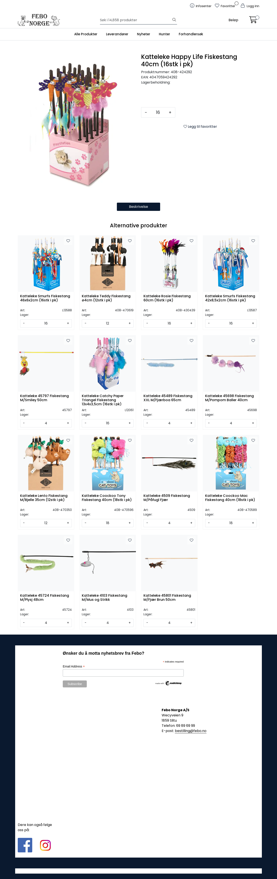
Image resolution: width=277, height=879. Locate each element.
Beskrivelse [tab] (138, 206)
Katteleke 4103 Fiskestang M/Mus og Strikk (104, 597)
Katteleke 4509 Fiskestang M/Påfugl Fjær (166, 498)
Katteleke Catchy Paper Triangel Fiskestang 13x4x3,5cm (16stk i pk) (103, 400)
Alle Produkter (85, 34)
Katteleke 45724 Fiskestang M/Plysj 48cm (44, 597)
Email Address (74, 666)
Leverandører (117, 34)
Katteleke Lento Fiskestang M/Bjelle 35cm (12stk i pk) (44, 498)
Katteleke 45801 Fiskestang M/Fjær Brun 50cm (167, 597)
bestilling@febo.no (190, 730)
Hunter (164, 34)
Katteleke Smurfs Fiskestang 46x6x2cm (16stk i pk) (45, 298)
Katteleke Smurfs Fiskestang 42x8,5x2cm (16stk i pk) (230, 298)
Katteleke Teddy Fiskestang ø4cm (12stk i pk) (106, 298)
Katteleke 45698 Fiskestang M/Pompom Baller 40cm (229, 398)
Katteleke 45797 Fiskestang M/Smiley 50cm (44, 398)
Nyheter (143, 34)
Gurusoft (138, 870)
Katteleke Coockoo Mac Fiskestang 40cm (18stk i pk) (230, 498)
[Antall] (157, 112)
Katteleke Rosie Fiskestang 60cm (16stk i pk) (167, 298)
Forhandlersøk (191, 34)
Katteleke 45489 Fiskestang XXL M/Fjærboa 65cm (167, 398)
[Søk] (136, 20)
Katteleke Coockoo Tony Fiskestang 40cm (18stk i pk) (107, 498)
